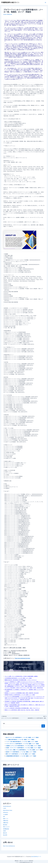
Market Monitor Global (7, 810)
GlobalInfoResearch (7, 806)
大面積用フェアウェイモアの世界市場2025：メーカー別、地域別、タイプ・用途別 (23, 745)
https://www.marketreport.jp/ (9, 846)
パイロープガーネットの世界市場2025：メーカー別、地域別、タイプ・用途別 (22, 743)
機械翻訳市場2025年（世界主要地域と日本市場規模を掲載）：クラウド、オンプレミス (21, 679)
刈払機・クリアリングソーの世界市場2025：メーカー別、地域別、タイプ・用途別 (23, 747)
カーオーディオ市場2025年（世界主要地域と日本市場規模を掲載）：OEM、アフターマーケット (22, 708)
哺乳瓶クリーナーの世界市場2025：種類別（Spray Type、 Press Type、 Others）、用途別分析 (22, 709)
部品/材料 (5, 835)
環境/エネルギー (6, 826)
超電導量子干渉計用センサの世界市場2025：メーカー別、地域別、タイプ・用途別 (20, 694)
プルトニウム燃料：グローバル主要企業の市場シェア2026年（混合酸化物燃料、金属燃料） (21, 676)
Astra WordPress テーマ (36, 856)
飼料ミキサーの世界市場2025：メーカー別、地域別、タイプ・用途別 (20, 754)
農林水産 (5, 833)
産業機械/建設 (6, 829)
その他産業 (5, 814)
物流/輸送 (5, 824)
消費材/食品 (5, 820)
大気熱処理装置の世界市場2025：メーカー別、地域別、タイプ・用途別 (21, 756)
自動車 (4, 831)
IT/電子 (4, 808)
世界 (4, 816)
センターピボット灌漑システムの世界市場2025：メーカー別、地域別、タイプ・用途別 (24, 750)
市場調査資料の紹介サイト (10, 2)
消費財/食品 (5, 822)
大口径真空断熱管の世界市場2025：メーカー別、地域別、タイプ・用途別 (18, 678)
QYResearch (5, 812)
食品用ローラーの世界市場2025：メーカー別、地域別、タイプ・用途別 (21, 752)
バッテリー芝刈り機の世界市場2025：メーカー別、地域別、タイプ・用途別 (22, 741)
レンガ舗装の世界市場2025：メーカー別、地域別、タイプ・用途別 (20, 739)
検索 (4, 723)
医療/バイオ (5, 818)
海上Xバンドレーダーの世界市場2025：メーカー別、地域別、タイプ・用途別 (22, 737)
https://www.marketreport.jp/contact (22, 658)
